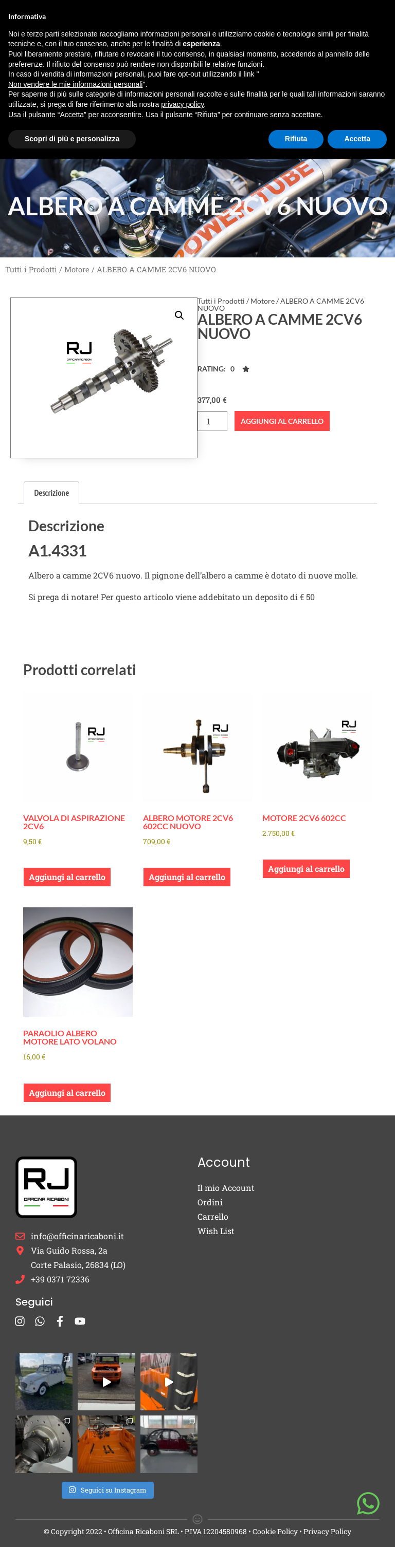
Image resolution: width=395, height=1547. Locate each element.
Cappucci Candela (146, 77)
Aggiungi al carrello (282, 421)
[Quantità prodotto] (212, 421)
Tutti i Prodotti (31, 269)
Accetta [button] (357, 1527)
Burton (246, 33)
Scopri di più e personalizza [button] (72, 1527)
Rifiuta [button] (296, 1527)
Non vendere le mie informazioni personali (75, 1472)
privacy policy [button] (182, 1492)
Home (137, 32)
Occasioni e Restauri (243, 77)
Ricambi (187, 33)
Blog (171, 121)
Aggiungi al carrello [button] (67, 876)
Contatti (215, 121)
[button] (179, 315)
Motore (76, 269)
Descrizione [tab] (51, 492)
